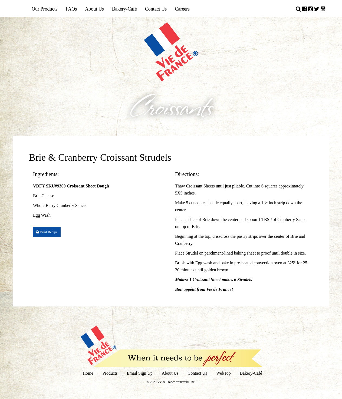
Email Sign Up (140, 373)
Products (110, 373)
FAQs (71, 9)
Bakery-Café (124, 9)
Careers (182, 9)
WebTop (223, 373)
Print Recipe (47, 232)
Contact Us (156, 9)
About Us (94, 9)
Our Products (45, 9)
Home (88, 373)
